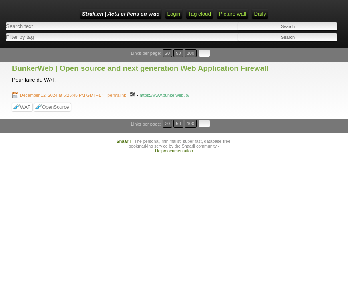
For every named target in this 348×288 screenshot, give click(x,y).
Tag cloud (106, 27)
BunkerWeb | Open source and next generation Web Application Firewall (140, 67)
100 (319, 57)
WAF (25, 106)
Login (209, 14)
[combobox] (189, 42)
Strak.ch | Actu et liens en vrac (134, 14)
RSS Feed (235, 14)
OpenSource (55, 106)
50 (311, 57)
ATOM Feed (270, 14)
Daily (167, 27)
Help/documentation (174, 139)
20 (303, 57)
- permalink (73, 94)
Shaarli (124, 129)
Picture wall (139, 27)
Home (188, 14)
